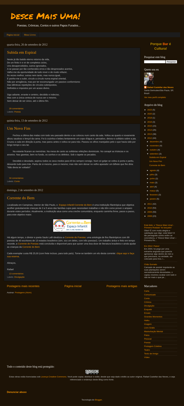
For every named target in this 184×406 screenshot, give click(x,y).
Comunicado (150, 295)
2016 (150, 122)
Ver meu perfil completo (155, 97)
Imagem (148, 324)
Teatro (147, 350)
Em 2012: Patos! (151, 246)
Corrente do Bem (20, 198)
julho (152, 174)
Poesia (17, 112)
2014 (150, 130)
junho (152, 178)
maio (152, 182)
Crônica (147, 302)
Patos (147, 335)
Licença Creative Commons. (54, 377)
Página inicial (13, 35)
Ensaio (147, 313)
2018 (150, 118)
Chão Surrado (150, 264)
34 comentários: (17, 178)
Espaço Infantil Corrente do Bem (75, 205)
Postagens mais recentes (23, 286)
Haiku (147, 320)
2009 (150, 212)
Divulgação (19, 277)
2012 (150, 138)
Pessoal (147, 339)
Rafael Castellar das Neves (160, 87)
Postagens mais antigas (121, 286)
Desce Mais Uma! (45, 16)
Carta (146, 291)
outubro (153, 150)
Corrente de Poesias (75, 237)
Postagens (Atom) (23, 292)
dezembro (155, 141)
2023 (150, 110)
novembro (155, 145)
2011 (150, 204)
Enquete (148, 309)
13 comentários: (17, 273)
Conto (17, 181)
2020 (150, 114)
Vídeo (147, 357)
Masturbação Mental (153, 331)
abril (152, 187)
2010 (150, 208)
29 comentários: (17, 108)
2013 (150, 134)
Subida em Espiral (21, 52)
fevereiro (154, 195)
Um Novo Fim (18, 128)
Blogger (98, 400)
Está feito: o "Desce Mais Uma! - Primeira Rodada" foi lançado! (159, 226)
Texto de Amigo (151, 353)
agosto (153, 170)
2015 (150, 126)
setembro (154, 154)
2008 (150, 216)
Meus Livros (30, 35)
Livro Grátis (149, 328)
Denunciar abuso (17, 392)
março (153, 191)
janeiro (153, 199)
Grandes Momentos (153, 317)
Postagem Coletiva (152, 346)
